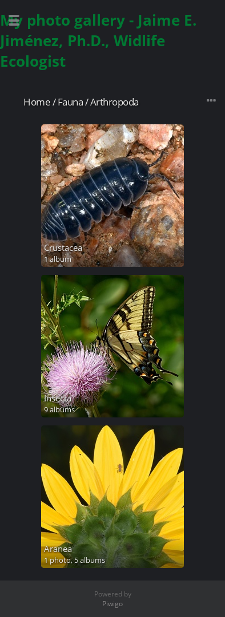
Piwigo (112, 603)
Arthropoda (114, 101)
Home (36, 101)
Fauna (70, 101)
